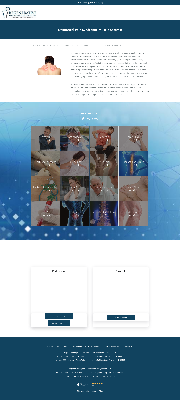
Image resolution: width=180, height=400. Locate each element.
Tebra (101, 391)
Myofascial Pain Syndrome (111, 45)
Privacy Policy (76, 346)
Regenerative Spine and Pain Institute (45, 45)
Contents (65, 45)
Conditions (76, 45)
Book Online (59, 316)
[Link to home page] (18, 12)
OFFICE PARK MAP (59, 323)
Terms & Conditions (93, 346)
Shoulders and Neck (91, 45)
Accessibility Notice (112, 346)
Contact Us (128, 346)
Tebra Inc (64, 346)
